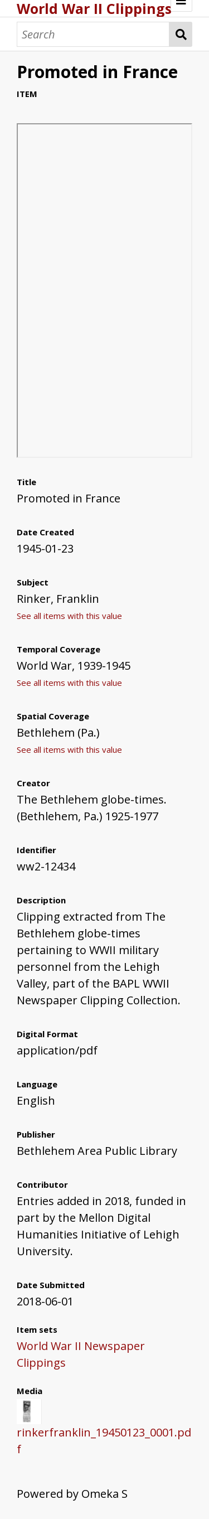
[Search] (93, 34)
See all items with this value (69, 615)
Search (180, 34)
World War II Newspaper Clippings (81, 1354)
